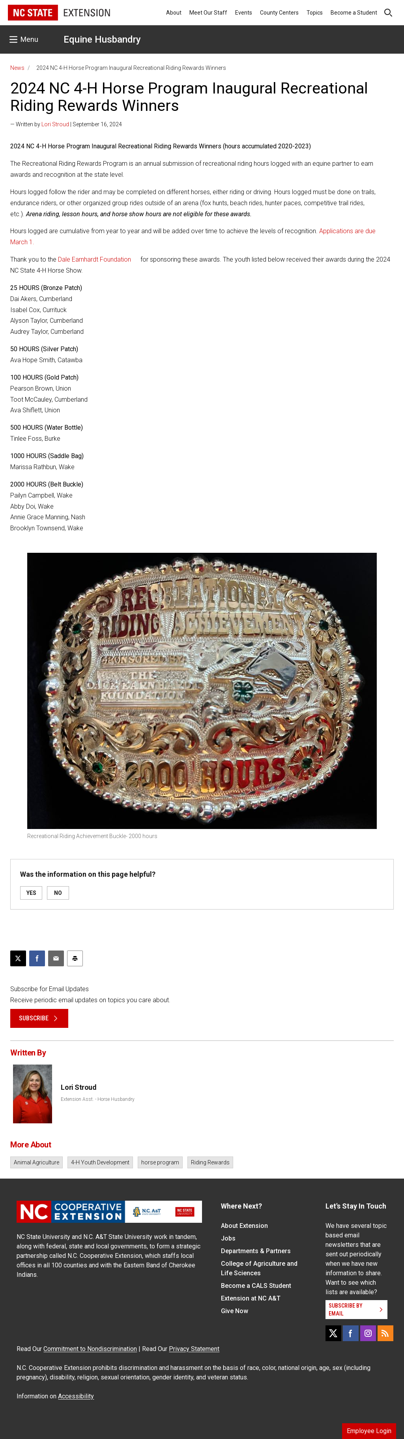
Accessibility (76, 1396)
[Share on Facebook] (37, 958)
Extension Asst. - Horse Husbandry (98, 1099)
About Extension (244, 1225)
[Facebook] (351, 1333)
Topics (315, 12)
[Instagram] (368, 1333)
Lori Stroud (55, 124)
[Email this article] (56, 958)
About (173, 12)
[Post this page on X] (18, 958)
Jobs (228, 1238)
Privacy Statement (194, 1349)
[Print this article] (75, 958)
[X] (333, 1333)
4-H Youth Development (100, 1162)
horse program (160, 1162)
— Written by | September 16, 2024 (66, 124)
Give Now (234, 1311)
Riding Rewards (210, 1162)
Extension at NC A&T (251, 1298)
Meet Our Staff (208, 12)
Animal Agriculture (36, 1162)
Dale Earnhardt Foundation (94, 259)
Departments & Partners (256, 1251)
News (17, 68)
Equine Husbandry (102, 39)
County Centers (279, 12)
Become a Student (354, 12)
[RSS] (385, 1333)
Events (243, 12)
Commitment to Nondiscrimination (90, 1349)
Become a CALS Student (256, 1285)
